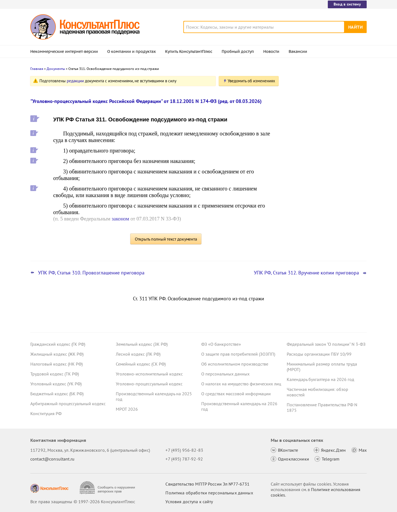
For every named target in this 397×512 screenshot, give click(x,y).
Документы (56, 69)
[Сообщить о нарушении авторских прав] (108, 487)
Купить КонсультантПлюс (188, 51)
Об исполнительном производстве (234, 364)
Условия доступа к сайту (189, 501)
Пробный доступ (238, 51)
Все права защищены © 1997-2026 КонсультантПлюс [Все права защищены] (82, 501)
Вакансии (298, 51)
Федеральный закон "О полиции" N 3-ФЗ (326, 344)
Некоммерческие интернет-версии (64, 51)
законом (120, 219)
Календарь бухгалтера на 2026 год (320, 379)
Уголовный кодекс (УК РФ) (56, 383)
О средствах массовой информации (236, 393)
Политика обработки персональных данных (209, 492)
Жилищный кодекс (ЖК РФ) (57, 354)
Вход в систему (347, 4)
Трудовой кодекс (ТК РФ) (54, 374)
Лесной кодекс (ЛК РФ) (138, 354)
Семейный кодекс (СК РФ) (141, 364)
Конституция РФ (45, 413)
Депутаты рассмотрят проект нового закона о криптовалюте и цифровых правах (323, 108)
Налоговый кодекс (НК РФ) (56, 364)
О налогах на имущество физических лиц (241, 383)
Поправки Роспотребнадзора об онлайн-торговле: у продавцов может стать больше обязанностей (324, 198)
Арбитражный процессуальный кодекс (68, 403)
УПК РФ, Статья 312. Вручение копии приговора (306, 273)
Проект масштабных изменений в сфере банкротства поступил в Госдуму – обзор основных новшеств (326, 168)
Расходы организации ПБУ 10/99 (319, 354)
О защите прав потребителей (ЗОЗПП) (238, 354)
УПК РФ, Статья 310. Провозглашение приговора (91, 273)
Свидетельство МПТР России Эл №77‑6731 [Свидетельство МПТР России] (207, 484)
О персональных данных (225, 374)
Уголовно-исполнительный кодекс (149, 374)
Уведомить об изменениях (251, 80)
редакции (75, 80)
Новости (271, 51)
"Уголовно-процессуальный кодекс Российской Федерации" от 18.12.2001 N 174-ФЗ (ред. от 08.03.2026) (146, 101)
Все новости (301, 215)
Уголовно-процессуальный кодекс (149, 383)
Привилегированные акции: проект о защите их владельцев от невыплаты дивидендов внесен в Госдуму (324, 138)
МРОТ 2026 (127, 409)
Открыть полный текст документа (166, 239)
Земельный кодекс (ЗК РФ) (142, 344)
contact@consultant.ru (52, 459)
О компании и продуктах (131, 51)
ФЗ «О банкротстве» (221, 344)
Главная (36, 69)
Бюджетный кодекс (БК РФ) (57, 393)
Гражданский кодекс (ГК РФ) (57, 344)
